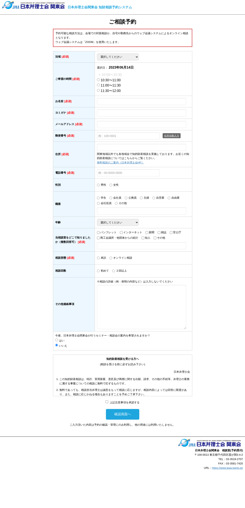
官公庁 (177, 232)
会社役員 (106, 203)
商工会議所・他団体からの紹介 (119, 237)
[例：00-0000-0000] (128, 172)
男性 (103, 184)
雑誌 (163, 232)
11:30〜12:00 (109, 91)
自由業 (175, 197)
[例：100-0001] (128, 135)
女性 (116, 184)
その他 (123, 203)
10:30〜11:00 (109, 80)
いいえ (63, 345)
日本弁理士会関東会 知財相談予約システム (100, 7)
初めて (105, 270)
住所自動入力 (171, 135)
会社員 (117, 197)
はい (63, 340)
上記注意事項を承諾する (124, 402)
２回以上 (121, 270)
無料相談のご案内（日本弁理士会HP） (120, 162)
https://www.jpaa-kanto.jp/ (227, 467)
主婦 (146, 197)
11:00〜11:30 (109, 85)
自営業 (160, 197)
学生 (103, 197)
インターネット (132, 232)
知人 (147, 237)
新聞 (151, 232)
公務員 (132, 197)
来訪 (103, 257)
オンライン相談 (122, 257)
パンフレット (108, 232)
